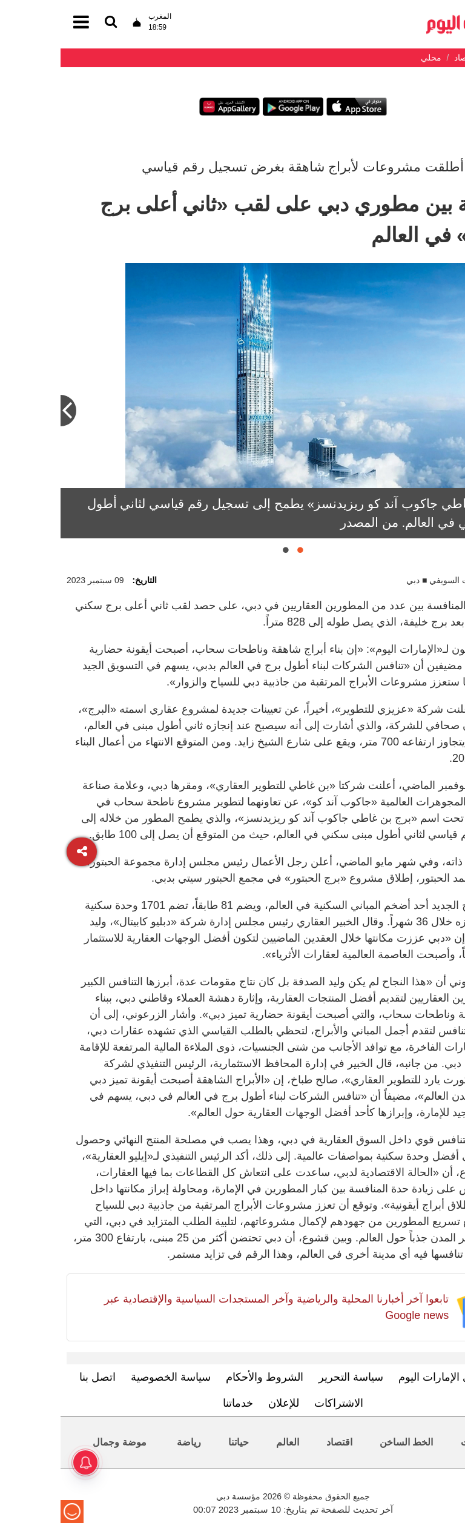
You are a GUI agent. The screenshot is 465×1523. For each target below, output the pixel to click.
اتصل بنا (37, 1377)
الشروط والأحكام (204, 1377)
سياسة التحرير (290, 1377)
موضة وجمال (58, 1442)
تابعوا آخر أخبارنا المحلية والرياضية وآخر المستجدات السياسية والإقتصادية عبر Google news (216, 1307)
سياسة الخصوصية (110, 1377)
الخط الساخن (345, 1442)
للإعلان (223, 1403)
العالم (227, 1442)
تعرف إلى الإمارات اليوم (392, 1377)
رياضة (128, 1442)
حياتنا (178, 1442)
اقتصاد (279, 1442)
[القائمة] (50, 23)
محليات (415, 1442)
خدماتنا (177, 1403)
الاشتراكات (278, 1403)
